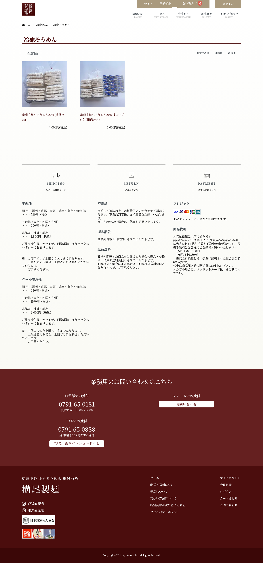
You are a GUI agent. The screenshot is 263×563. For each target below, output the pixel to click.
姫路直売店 (33, 503)
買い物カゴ (188, 4)
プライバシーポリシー (167, 511)
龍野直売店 (33, 510)
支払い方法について (166, 498)
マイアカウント (231, 477)
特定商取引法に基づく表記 (170, 505)
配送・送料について (166, 484)
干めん (161, 15)
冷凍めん (184, 15)
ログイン (226, 491)
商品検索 (157, 4)
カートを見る (229, 498)
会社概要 (206, 15)
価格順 (218, 53)
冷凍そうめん (65, 24)
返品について (161, 491)
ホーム (27, 24)
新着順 (232, 53)
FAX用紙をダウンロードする (76, 443)
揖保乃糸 (138, 15)
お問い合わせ (229, 15)
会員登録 (226, 484)
